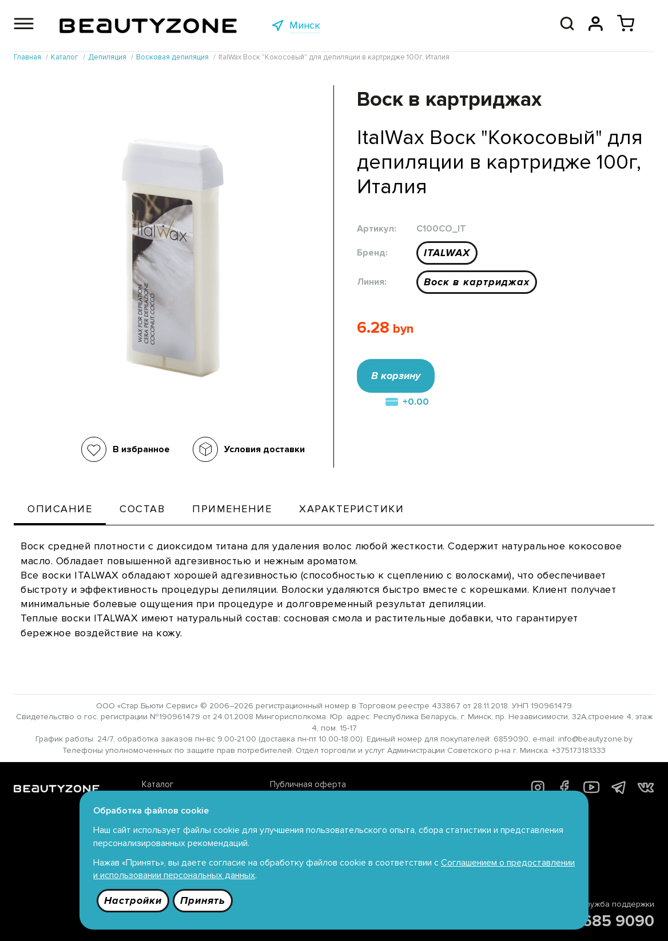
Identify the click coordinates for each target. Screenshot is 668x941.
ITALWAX (447, 252)
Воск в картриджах (477, 282)
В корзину (395, 375)
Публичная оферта (308, 784)
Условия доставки (264, 449)
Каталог (157, 784)
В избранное (141, 449)
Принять (202, 900)
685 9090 (618, 921)
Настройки (133, 900)
